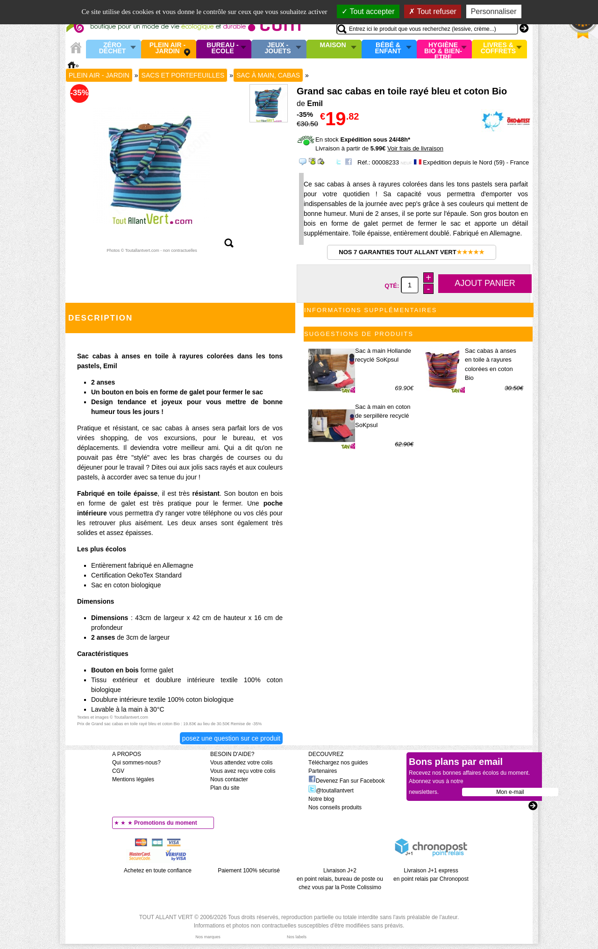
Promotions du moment (165, 823)
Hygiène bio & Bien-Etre (443, 49)
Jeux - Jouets (277, 48)
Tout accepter (368, 11)
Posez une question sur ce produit (231, 738)
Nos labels (296, 937)
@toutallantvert (331, 790)
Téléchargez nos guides (338, 762)
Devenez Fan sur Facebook (346, 781)
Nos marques (208, 937)
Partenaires (322, 771)
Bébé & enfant (388, 48)
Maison (333, 45)
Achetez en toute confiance (158, 870)
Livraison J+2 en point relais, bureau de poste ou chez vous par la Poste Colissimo (340, 879)
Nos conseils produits (335, 807)
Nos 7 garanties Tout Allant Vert (411, 252)
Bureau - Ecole (222, 48)
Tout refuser (432, 11)
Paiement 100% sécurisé (249, 870)
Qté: (392, 285)
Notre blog (321, 799)
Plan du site (225, 788)
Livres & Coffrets (498, 48)
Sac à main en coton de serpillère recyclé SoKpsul (383, 415)
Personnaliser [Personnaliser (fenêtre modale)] (494, 11)
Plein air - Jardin (167, 48)
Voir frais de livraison (415, 148)
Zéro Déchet (112, 48)
